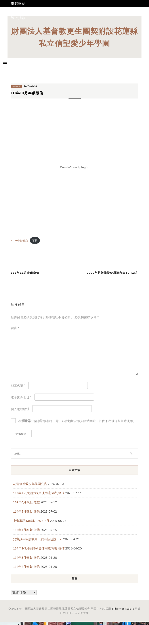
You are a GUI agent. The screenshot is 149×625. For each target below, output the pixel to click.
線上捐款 (18, 17)
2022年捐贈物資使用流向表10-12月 (112, 272)
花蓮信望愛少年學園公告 (30, 484)
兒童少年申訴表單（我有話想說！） (38, 539)
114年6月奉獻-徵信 (26, 502)
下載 (34, 240)
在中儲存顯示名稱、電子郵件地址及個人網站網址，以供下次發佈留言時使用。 (77, 421)
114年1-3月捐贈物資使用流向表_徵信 (39, 548)
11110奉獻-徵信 (19, 240)
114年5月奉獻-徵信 (26, 511)
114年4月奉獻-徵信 (26, 530)
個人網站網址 (20, 409)
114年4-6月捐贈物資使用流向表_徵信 (39, 493)
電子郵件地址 (21, 397)
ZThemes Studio (123, 608)
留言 (15, 328)
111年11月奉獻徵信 (25, 272)
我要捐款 (18, 10)
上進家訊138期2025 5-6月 (31, 521)
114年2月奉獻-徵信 (26, 566)
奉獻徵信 (18, 3)
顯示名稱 (18, 385)
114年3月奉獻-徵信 (26, 557)
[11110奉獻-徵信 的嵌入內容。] (74, 167)
